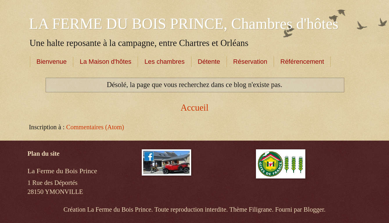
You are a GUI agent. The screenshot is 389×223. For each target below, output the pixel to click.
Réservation (250, 61)
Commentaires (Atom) (95, 127)
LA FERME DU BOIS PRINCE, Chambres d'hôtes (183, 23)
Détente (209, 61)
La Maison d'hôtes (105, 61)
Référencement (302, 61)
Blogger (314, 209)
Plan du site (44, 153)
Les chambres (164, 61)
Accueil (194, 107)
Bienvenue (52, 61)
